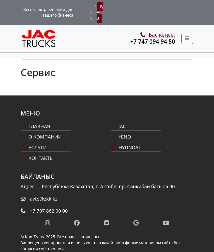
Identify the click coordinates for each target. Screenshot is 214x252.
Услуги (34, 147)
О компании (41, 137)
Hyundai (125, 147)
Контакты (37, 158)
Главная (35, 126)
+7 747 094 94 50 (152, 41)
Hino (121, 137)
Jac (118, 126)
